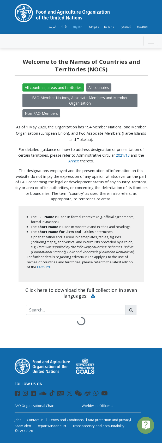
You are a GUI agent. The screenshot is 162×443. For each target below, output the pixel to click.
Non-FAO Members (41, 113)
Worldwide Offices (96, 405)
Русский (125, 26)
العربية (52, 26)
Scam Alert (23, 425)
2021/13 (123, 155)
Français (93, 26)
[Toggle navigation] (150, 41)
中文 (64, 26)
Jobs (18, 419)
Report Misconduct (51, 425)
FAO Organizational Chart (35, 405)
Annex (73, 160)
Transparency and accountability (98, 425)
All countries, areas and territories (53, 87)
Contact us (35, 419)
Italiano (109, 26)
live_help (146, 425)
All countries (98, 87)
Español (142, 26)
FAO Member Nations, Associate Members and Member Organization (80, 100)
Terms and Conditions (66, 419)
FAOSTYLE (44, 267)
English (77, 26)
